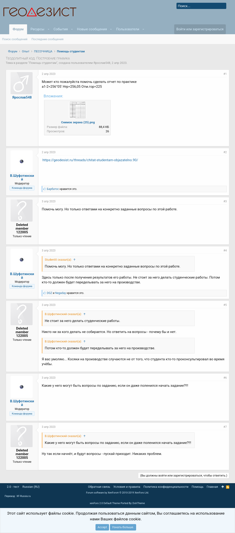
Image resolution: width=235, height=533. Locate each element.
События (60, 29)
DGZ (49, 293)
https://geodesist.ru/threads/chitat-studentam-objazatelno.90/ (90, 160)
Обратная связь (99, 486)
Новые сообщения (92, 29)
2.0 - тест (13, 486)
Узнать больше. (123, 527)
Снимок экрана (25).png (78, 122)
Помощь (198, 486)
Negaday (60, 293)
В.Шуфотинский (22, 177)
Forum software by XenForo (117, 492)
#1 (225, 74)
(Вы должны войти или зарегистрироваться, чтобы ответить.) (183, 475)
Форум (18, 29)
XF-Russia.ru (24, 496)
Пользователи (127, 29)
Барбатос (53, 189)
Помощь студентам (42, 63)
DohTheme (139, 503)
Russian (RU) (31, 486)
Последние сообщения (47, 39)
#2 (225, 152)
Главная (212, 486)
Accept (102, 527)
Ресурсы (37, 29)
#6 (225, 377)
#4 (225, 250)
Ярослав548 (101, 63)
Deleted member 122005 (22, 228)
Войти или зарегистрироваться (200, 29)
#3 (225, 201)
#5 (225, 305)
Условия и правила (126, 486)
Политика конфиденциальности (165, 486)
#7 (225, 427)
